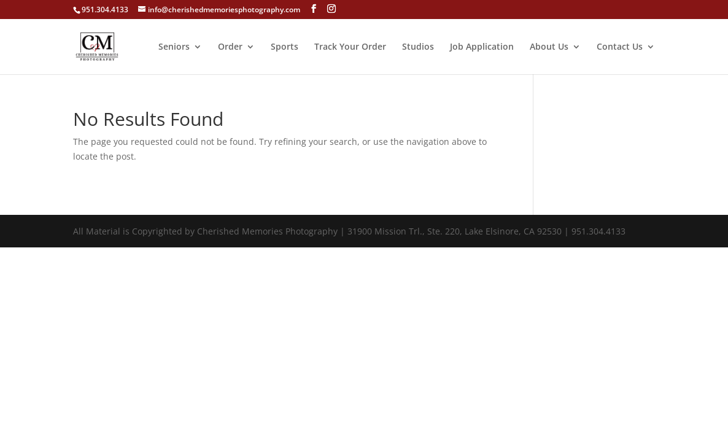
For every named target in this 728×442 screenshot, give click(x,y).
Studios (418, 47)
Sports (284, 47)
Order (230, 47)
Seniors (174, 47)
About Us (549, 47)
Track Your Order (350, 47)
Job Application (482, 47)
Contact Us (620, 47)
